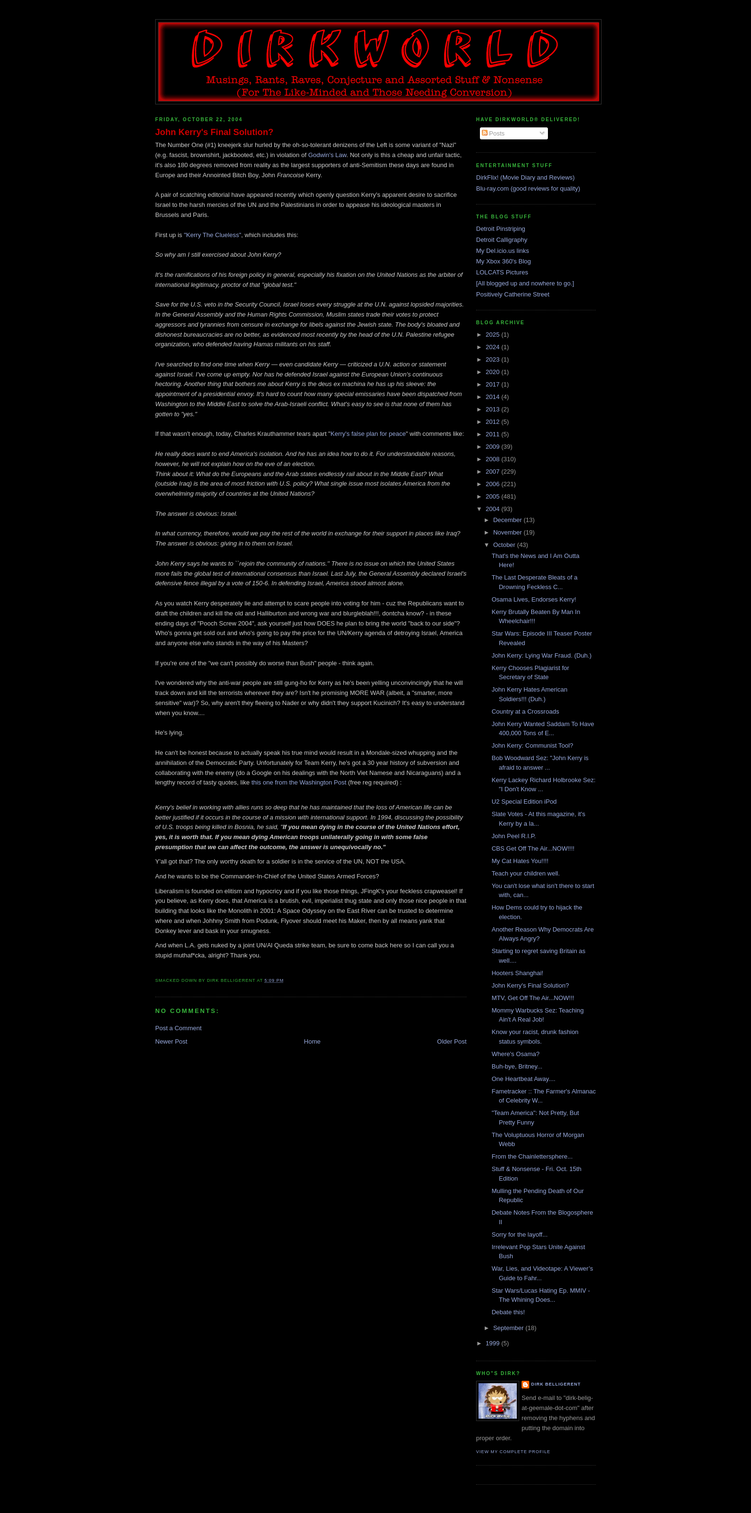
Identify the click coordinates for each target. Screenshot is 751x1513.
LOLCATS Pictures (502, 272)
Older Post (452, 1041)
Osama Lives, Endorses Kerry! (533, 599)
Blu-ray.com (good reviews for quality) (528, 188)
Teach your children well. (525, 873)
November (508, 532)
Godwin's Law (327, 155)
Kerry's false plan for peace (368, 433)
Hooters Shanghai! (517, 973)
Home (312, 1041)
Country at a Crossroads (525, 711)
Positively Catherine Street (512, 294)
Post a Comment (178, 1028)
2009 (493, 446)
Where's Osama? (515, 1054)
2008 (493, 459)
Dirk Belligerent (555, 1384)
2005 (493, 496)
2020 (493, 371)
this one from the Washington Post (298, 782)
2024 (493, 347)
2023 (493, 359)
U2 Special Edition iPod (524, 801)
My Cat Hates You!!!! (519, 861)
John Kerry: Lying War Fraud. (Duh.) (541, 655)
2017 (493, 384)
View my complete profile (513, 1451)
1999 (493, 1343)
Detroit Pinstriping (500, 228)
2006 (493, 484)
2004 (493, 508)
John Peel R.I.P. (513, 836)
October (505, 544)
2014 (493, 396)
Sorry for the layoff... (519, 1234)
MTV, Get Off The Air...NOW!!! (532, 997)
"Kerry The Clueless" (212, 235)
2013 (493, 409)
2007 (493, 471)
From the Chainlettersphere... (531, 1156)
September (509, 1327)
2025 (493, 334)
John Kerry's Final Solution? (214, 132)
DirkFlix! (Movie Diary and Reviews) (525, 177)
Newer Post (171, 1041)
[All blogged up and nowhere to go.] (525, 283)
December (508, 519)
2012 (493, 421)
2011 (493, 434)
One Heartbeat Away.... (523, 1078)
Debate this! (507, 1312)
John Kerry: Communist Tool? (532, 745)
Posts (493, 133)
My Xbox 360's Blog (503, 261)
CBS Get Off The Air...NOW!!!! (532, 848)
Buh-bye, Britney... (516, 1066)
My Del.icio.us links (502, 250)
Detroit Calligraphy (501, 239)
